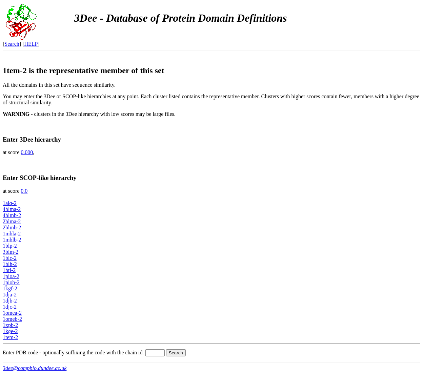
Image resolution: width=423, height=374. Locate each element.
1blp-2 (10, 246)
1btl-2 (9, 270)
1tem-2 (10, 337)
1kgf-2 (10, 288)
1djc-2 (10, 307)
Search (11, 44)
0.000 (27, 152)
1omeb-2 (12, 319)
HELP (31, 44)
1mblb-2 (12, 240)
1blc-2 (10, 258)
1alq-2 (10, 203)
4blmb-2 (12, 215)
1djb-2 (10, 301)
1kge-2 (10, 331)
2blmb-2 (12, 227)
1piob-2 (11, 282)
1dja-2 (10, 294)
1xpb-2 (10, 325)
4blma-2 (12, 209)
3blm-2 (10, 252)
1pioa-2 (11, 276)
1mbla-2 (12, 233)
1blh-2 (10, 264)
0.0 (24, 191)
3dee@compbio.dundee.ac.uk (34, 368)
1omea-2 (12, 313)
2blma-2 (12, 221)
